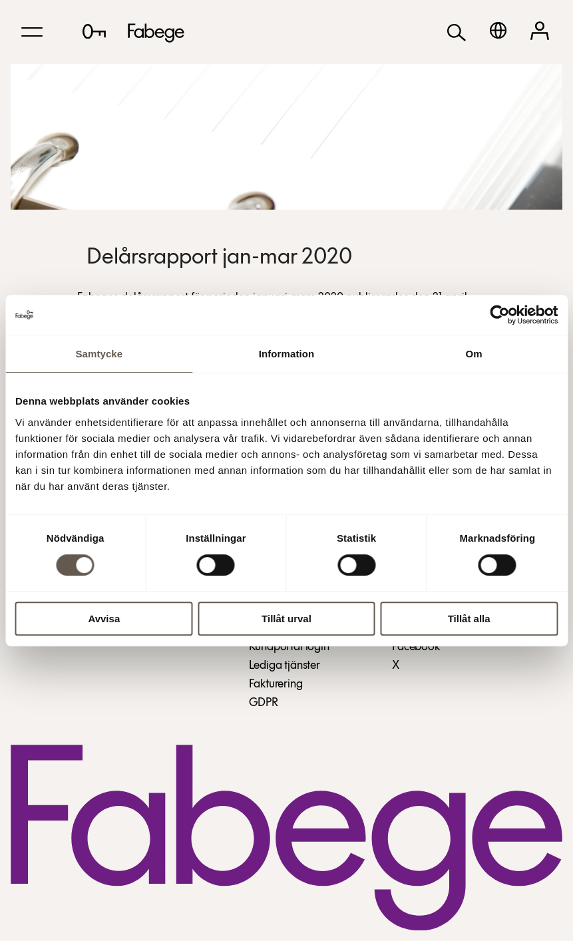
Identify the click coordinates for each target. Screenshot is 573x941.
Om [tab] (474, 353)
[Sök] (457, 31)
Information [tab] (287, 353)
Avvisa (104, 618)
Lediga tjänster (284, 665)
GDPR (263, 703)
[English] (498, 30)
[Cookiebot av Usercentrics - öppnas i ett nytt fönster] (499, 315)
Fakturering (276, 684)
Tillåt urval (286, 618)
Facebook (416, 647)
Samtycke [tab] (98, 353)
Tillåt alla (469, 618)
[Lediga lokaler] (94, 31)
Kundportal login (289, 647)
